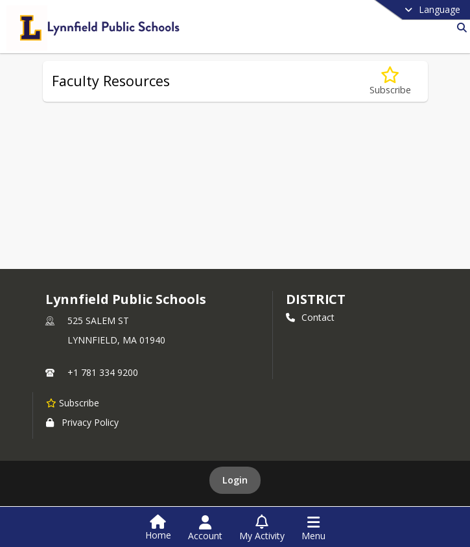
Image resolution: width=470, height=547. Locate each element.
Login (235, 480)
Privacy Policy (82, 422)
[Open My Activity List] (262, 528)
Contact (310, 317)
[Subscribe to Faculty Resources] (390, 81)
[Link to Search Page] (459, 27)
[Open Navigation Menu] (313, 528)
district (316, 299)
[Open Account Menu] (205, 528)
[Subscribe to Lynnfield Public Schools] (72, 402)
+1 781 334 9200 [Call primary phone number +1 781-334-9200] (102, 372)
